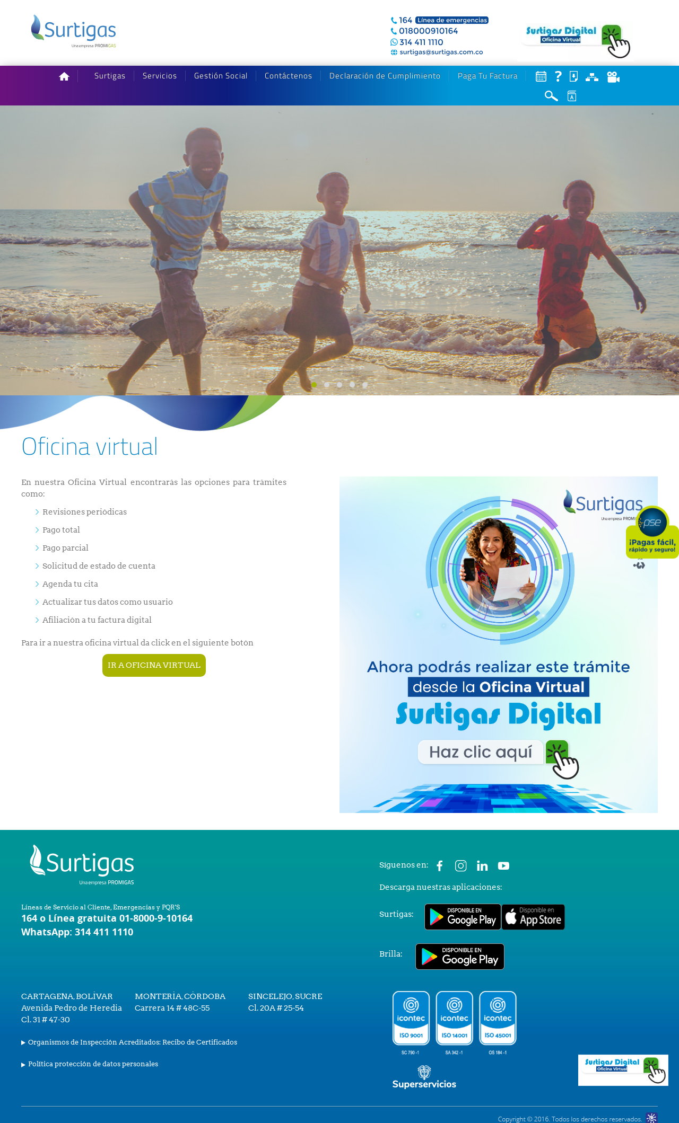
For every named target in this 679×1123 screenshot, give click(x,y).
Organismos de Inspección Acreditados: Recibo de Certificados (132, 1042)
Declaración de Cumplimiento (385, 75)
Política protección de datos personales (93, 1064)
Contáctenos (288, 75)
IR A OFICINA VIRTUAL (154, 665)
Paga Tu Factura (488, 75)
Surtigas (110, 75)
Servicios (160, 75)
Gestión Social (221, 75)
